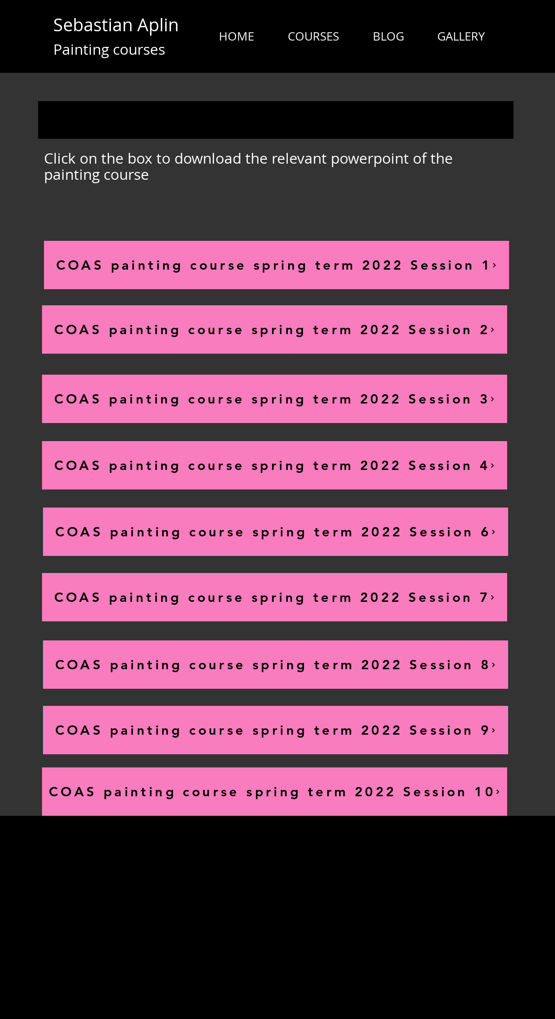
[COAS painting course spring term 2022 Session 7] (274, 597)
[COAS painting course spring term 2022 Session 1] (276, 265)
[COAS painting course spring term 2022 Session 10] (274, 791)
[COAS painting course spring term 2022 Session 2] (274, 329)
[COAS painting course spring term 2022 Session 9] (275, 730)
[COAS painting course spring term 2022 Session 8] (275, 664)
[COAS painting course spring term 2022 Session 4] (274, 465)
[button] (313, 36)
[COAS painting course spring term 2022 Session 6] (275, 532)
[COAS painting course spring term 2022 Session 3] (274, 399)
